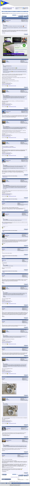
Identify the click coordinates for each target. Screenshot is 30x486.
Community (11, 11)
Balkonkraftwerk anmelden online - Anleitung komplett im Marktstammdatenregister (15, 43)
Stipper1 (6, 235)
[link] (4, 44)
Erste (17, 474)
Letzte (26, 474)
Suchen (27, 11)
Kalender (16, 11)
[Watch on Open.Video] (7, 54)
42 (20, 474)
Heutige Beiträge (22, 11)
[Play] (26, 40)
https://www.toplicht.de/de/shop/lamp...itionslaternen (9, 147)
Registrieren (4, 11)
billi (6, 60)
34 (19, 474)
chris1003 (7, 428)
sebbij (3, 203)
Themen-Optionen (25, 17)
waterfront (8, 20)
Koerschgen (8, 440)
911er (3, 275)
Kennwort (16, 8)
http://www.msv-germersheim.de (6, 84)
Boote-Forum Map (12, 85)
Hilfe (7, 11)
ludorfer (3, 260)
